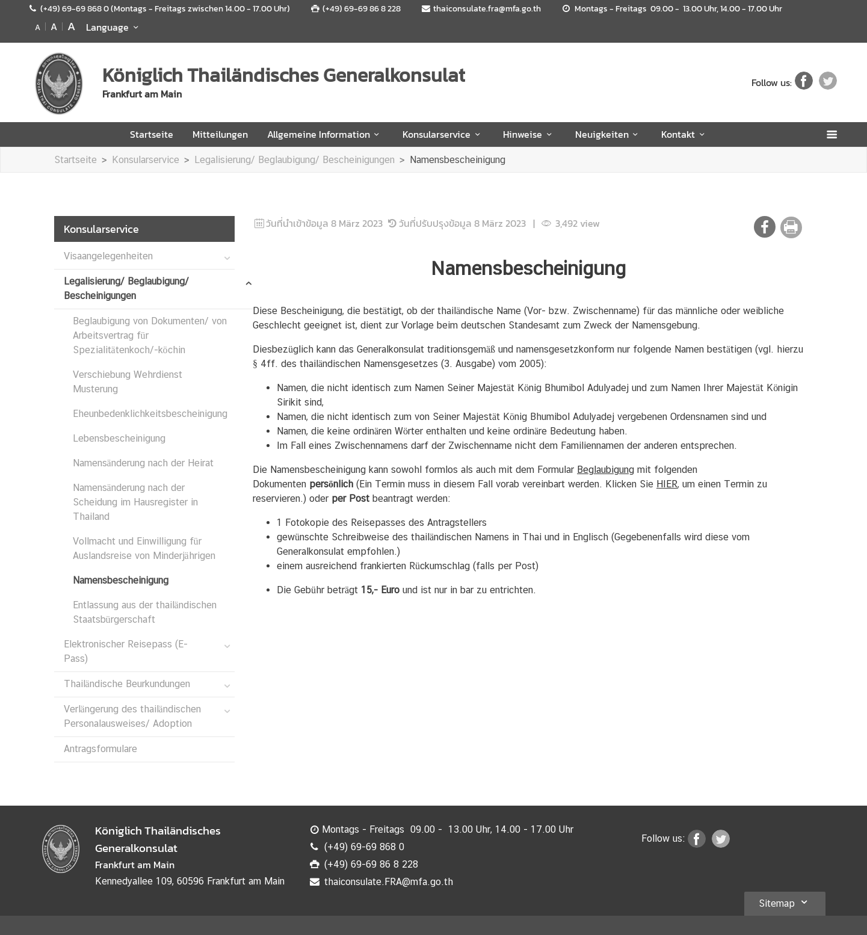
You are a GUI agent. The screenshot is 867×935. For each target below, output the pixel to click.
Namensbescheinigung (457, 159)
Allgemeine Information (325, 134)
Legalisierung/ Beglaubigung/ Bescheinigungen (294, 159)
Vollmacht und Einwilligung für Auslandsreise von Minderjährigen (144, 548)
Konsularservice (443, 134)
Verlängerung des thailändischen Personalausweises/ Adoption (132, 716)
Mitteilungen (220, 134)
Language (114, 27)
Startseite (151, 134)
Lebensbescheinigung (119, 438)
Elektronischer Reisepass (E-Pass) (126, 651)
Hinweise (529, 134)
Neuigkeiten (608, 134)
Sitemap (785, 902)
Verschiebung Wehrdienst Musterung (127, 382)
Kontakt (684, 134)
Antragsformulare (100, 748)
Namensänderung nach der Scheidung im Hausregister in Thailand (135, 502)
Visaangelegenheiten (108, 256)
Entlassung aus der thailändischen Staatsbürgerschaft (145, 612)
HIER (666, 484)
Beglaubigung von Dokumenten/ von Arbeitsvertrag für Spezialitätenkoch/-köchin (150, 335)
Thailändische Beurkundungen (127, 684)
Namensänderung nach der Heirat (143, 463)
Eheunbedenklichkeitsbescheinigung (150, 413)
